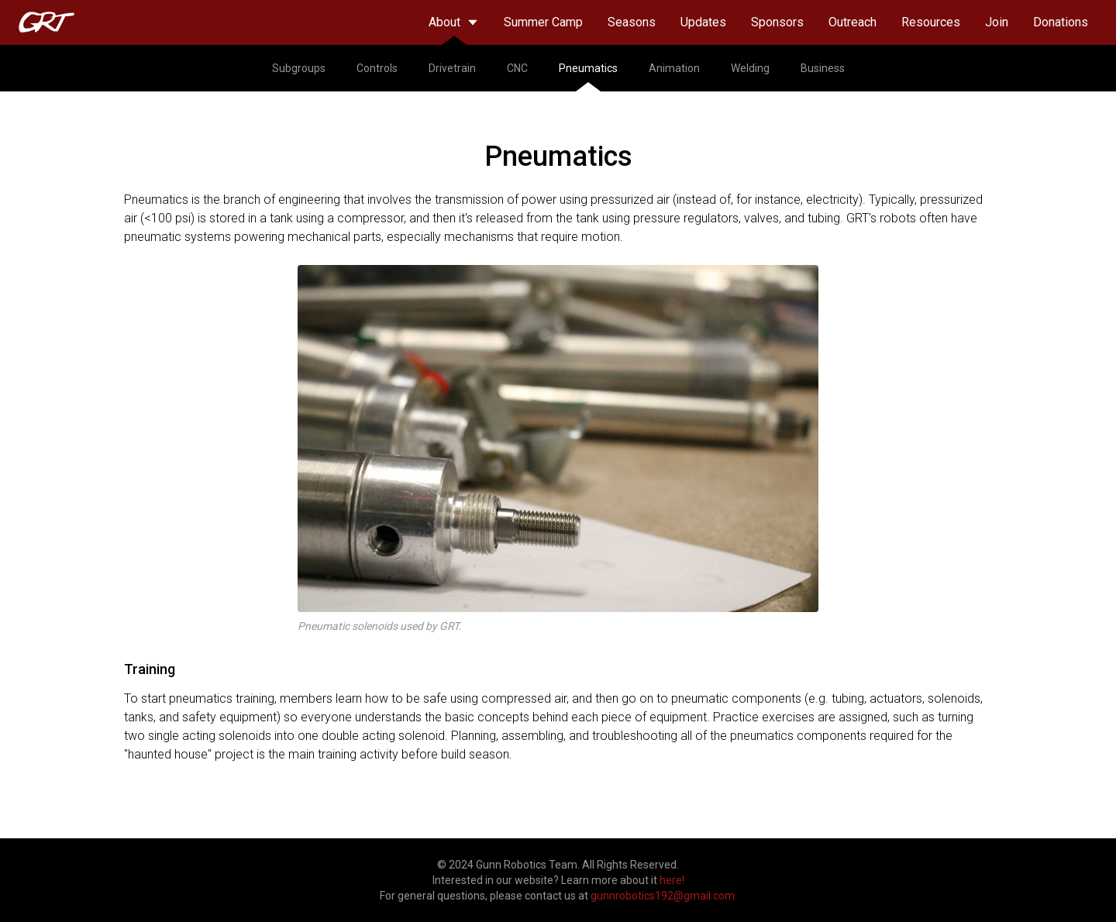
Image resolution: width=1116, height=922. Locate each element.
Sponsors (777, 22)
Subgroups (299, 68)
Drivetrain (452, 68)
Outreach (852, 22)
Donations (1060, 22)
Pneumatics (588, 76)
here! (672, 880)
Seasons (632, 22)
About (454, 30)
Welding (750, 68)
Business (823, 68)
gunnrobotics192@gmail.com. (664, 895)
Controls (377, 68)
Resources (930, 22)
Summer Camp (543, 22)
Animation (674, 68)
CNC (517, 68)
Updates (703, 22)
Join (996, 22)
